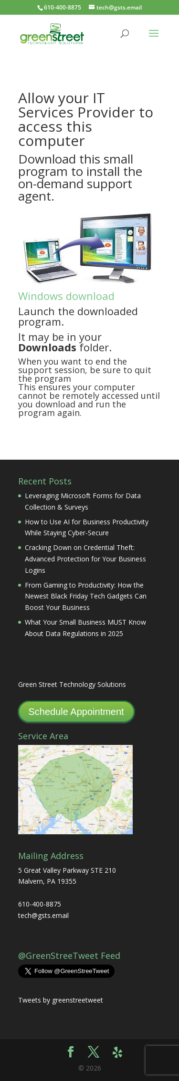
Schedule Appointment (76, 711)
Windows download (66, 296)
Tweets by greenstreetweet (60, 999)
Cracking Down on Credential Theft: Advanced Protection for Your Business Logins (85, 559)
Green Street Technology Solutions (72, 684)
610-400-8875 (62, 7)
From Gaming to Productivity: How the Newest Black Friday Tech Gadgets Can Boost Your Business (86, 596)
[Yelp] (117, 1052)
